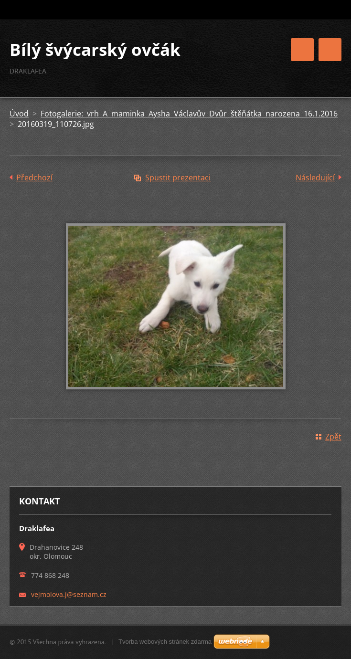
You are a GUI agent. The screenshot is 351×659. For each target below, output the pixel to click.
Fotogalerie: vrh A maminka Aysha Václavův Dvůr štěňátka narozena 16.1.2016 (189, 113)
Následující (315, 177)
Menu (330, 49)
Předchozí (34, 177)
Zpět (333, 436)
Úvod (19, 113)
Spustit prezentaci (178, 177)
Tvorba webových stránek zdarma (165, 641)
